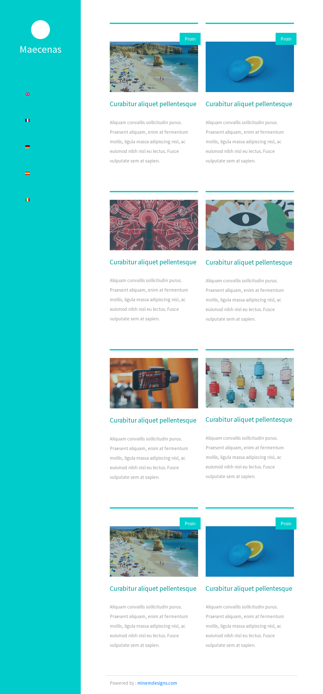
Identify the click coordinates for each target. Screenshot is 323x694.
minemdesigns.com (157, 683)
